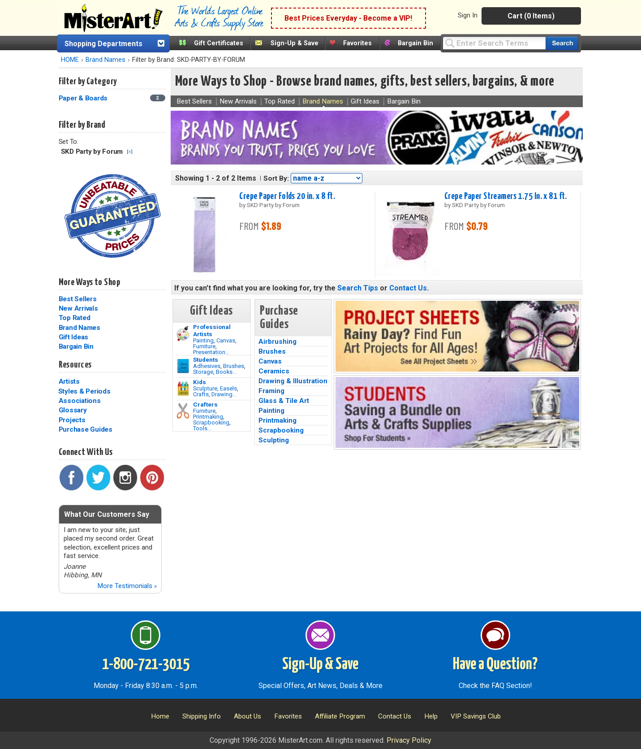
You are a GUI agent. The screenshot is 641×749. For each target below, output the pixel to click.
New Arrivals (78, 308)
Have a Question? (495, 665)
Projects (72, 420)
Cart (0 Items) (531, 16)
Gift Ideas (74, 337)
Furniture (204, 346)
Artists (69, 381)
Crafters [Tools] (205, 404)
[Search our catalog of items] (562, 43)
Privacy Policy (409, 740)
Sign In (468, 15)
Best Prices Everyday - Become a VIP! (348, 18)
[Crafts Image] (182, 389)
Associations (80, 401)
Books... (226, 371)
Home (160, 716)
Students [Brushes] (205, 359)
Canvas (225, 340)
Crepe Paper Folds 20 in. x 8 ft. (287, 196)
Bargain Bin (415, 43)
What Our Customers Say (106, 514)
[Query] (494, 42)
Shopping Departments (103, 43)
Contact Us (408, 288)
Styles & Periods (84, 391)
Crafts (201, 394)
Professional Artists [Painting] (212, 330)
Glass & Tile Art (283, 401)
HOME (70, 60)
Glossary (73, 410)
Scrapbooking (211, 422)
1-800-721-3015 (145, 665)
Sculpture (205, 388)
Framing (271, 391)
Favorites (357, 43)
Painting (203, 340)
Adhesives (206, 366)
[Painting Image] (182, 333)
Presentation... (211, 352)
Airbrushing (277, 342)
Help (431, 716)
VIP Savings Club (476, 716)
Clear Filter (129, 152)
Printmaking (208, 416)
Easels (228, 388)
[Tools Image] (182, 411)
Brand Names (105, 60)
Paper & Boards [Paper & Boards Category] (84, 98)
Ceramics (273, 371)
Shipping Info (201, 716)
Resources (75, 364)
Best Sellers (78, 299)
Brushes (233, 366)
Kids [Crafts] (199, 381)
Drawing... (224, 394)
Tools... (202, 428)
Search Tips (357, 288)
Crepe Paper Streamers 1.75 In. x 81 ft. (505, 196)
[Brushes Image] (182, 366)
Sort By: (276, 178)
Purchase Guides (85, 429)
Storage (203, 371)
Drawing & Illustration (292, 381)
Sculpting (273, 440)
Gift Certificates (218, 43)
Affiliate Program (340, 716)
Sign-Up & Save (294, 43)
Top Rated (74, 318)
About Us (247, 716)
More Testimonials (127, 586)
